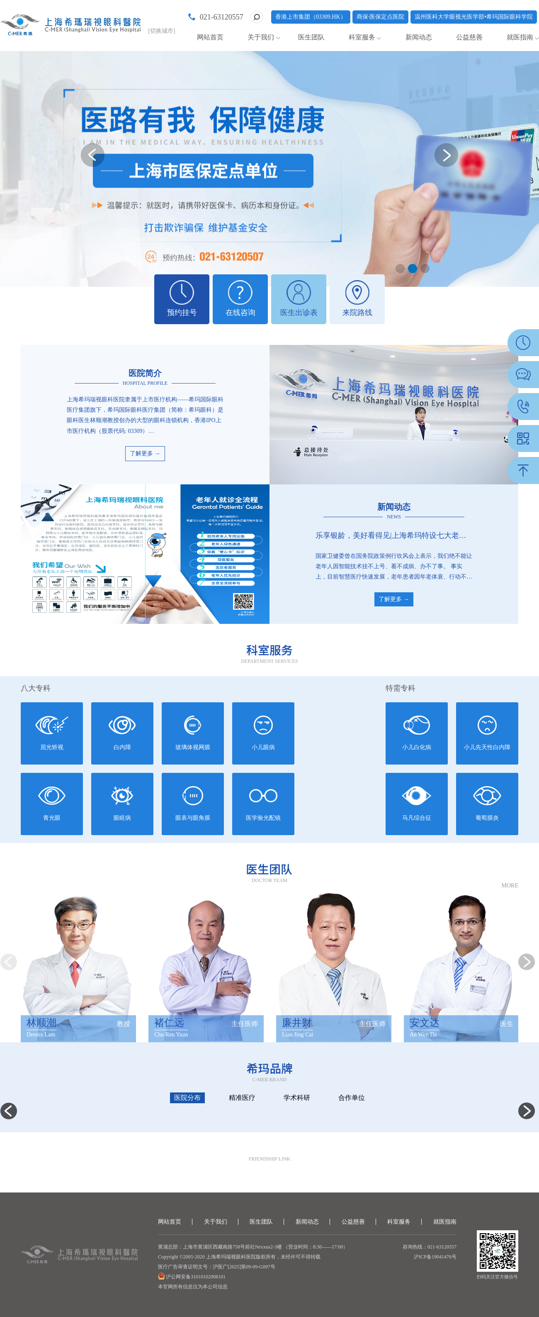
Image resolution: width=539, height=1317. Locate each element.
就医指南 (520, 37)
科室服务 (362, 37)
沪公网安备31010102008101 (195, 1277)
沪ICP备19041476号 (435, 1257)
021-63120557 (221, 17)
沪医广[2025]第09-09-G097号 (244, 1267)
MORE (510, 886)
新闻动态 (418, 37)
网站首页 (210, 37)
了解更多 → (145, 453)
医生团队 (311, 37)
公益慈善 (469, 37)
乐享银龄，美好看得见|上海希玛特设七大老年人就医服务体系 (394, 535)
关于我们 (261, 37)
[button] (400, 268)
